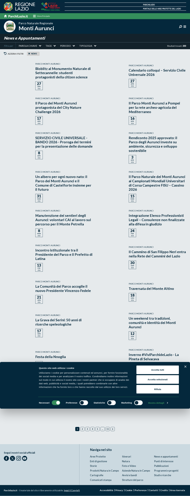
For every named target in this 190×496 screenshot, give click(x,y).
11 (107, 429)
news (34, 54)
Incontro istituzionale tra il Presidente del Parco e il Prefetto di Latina (64, 254)
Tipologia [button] (85, 45)
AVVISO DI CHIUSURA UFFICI (59, 390)
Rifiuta (157, 476)
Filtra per (8, 46)
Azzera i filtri (13, 53)
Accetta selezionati (158, 467)
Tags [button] (49, 45)
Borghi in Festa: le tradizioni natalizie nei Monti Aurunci (151, 390)
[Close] (29, 53)
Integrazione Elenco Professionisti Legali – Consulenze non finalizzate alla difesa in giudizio (157, 220)
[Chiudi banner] (185, 454)
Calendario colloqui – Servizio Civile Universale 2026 (152, 72)
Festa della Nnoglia (50, 357)
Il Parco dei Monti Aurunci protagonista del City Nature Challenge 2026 (58, 107)
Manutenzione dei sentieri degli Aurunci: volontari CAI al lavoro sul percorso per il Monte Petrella (63, 220)
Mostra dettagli (156, 490)
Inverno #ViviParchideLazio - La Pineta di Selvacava (154, 357)
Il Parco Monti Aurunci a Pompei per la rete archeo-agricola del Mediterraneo (154, 107)
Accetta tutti (157, 457)
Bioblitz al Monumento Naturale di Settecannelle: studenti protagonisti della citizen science (63, 73)
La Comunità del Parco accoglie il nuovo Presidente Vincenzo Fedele (63, 288)
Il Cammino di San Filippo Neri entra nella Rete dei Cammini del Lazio (157, 254)
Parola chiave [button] (28, 45)
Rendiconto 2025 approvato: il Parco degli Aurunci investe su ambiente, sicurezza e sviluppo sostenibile (153, 144)
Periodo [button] (65, 45)
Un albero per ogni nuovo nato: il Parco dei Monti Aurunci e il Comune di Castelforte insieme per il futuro (63, 183)
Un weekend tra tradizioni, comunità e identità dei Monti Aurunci (152, 322)
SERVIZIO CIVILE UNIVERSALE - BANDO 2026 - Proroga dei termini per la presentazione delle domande (64, 142)
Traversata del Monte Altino (151, 288)
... (102, 429)
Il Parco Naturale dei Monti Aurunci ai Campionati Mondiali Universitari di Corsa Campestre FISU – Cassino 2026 (157, 183)
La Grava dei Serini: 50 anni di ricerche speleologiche (58, 322)
